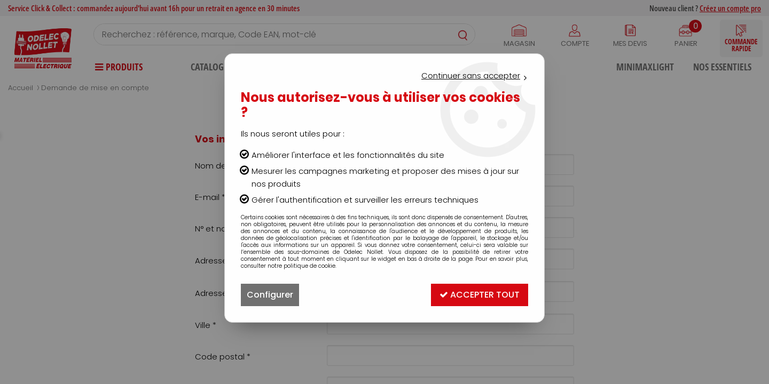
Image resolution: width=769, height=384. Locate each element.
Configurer (270, 295)
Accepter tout (480, 295)
